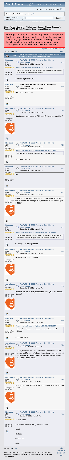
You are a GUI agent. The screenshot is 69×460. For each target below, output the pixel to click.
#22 (62, 86)
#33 (62, 414)
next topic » (59, 49)
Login (29, 22)
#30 (62, 321)
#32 (62, 379)
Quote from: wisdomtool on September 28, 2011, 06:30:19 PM (36, 326)
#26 (62, 193)
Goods (40, 27)
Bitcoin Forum (9, 27)
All (16, 51)
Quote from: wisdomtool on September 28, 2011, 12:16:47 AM (36, 232)
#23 (62, 110)
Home (10, 22)
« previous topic (48, 49)
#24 (62, 145)
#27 (62, 227)
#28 (62, 251)
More (42, 22)
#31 (62, 345)
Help (16, 22)
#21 (62, 62)
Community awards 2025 (12, 18)
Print (61, 51)
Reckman (9, 60)
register (32, 14)
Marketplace (31, 27)
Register (35, 22)
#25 (62, 169)
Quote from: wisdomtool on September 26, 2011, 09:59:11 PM (36, 150)
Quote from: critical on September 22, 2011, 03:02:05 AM (34, 67)
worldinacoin (10, 108)
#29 (62, 286)
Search (22, 22)
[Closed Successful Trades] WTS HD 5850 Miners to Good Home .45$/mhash (32, 28)
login (26, 14)
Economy (20, 27)
